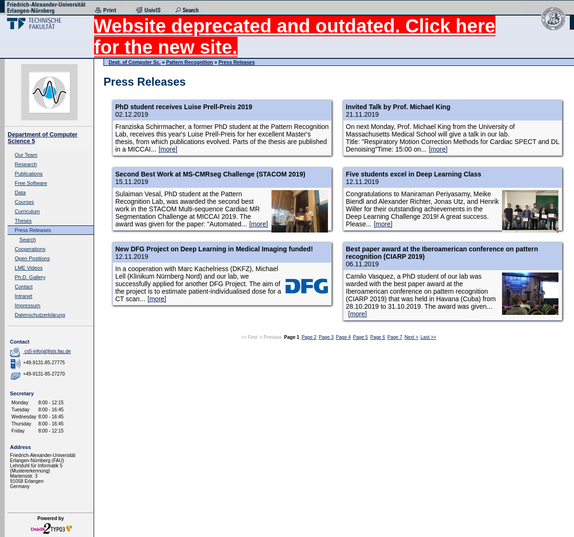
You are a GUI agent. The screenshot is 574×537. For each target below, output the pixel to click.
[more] (168, 149)
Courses (24, 202)
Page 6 (377, 337)
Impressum (27, 305)
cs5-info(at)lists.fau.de (47, 351)
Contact (23, 286)
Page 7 (394, 337)
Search (27, 239)
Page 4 (343, 337)
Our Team (26, 155)
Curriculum (27, 211)
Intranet (23, 296)
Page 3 (326, 337)
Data (20, 192)
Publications (28, 173)
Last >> (428, 337)
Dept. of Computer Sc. (134, 62)
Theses (23, 221)
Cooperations (30, 249)
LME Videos (28, 268)
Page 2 (309, 337)
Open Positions (32, 258)
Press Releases (33, 230)
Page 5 (360, 337)
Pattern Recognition (189, 62)
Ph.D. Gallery (30, 277)
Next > (411, 337)
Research (26, 164)
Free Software (31, 183)
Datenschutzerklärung (40, 315)
